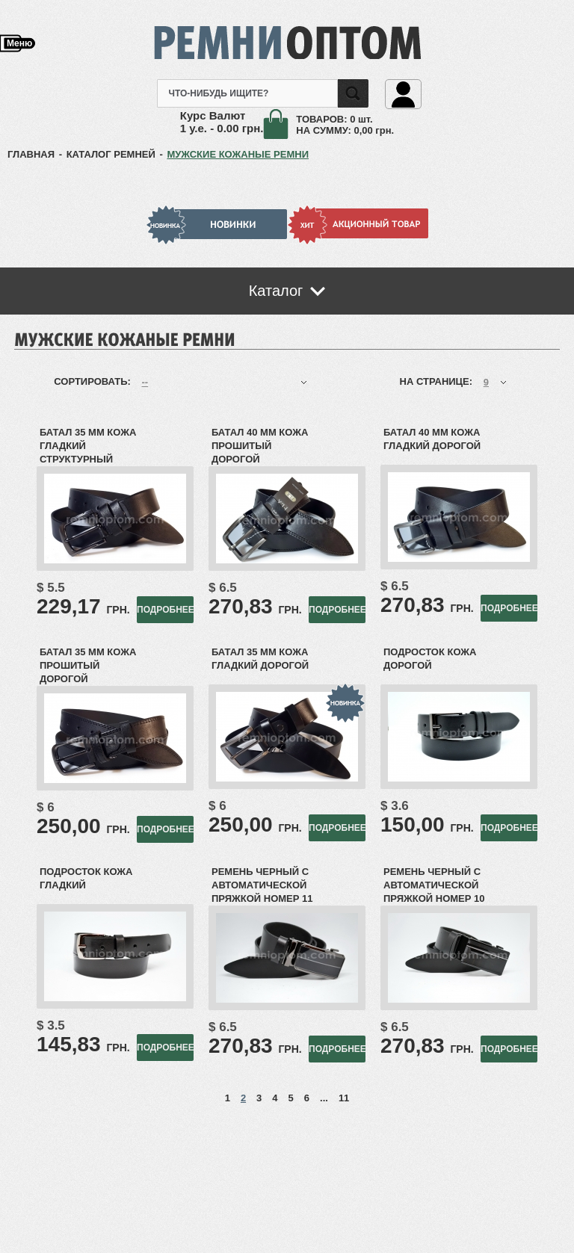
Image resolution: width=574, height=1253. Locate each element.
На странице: (437, 381)
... (324, 1098)
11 (344, 1098)
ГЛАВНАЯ (31, 154)
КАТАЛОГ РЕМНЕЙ (111, 154)
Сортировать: (93, 381)
